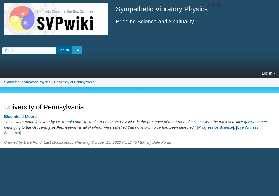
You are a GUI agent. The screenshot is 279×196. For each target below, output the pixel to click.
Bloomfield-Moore (20, 116)
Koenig (68, 122)
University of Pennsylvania (74, 82)
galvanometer (255, 122)
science (197, 122)
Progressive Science (215, 127)
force (157, 127)
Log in (268, 73)
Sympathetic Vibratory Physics (27, 82)
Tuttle (93, 122)
